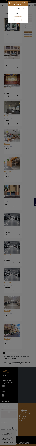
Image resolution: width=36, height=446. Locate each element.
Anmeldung (18, 20)
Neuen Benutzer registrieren (18, 16)
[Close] (27, 2)
